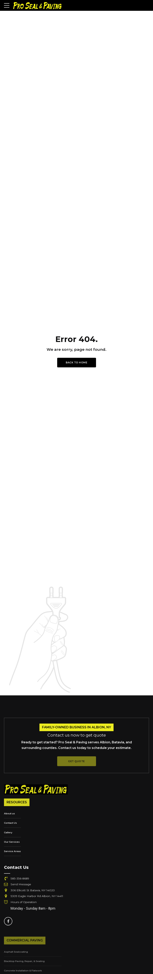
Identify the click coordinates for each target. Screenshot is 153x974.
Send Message (21, 884)
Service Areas (12, 851)
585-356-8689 (20, 878)
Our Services (12, 842)
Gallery (8, 832)
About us (9, 813)
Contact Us (11, 823)
